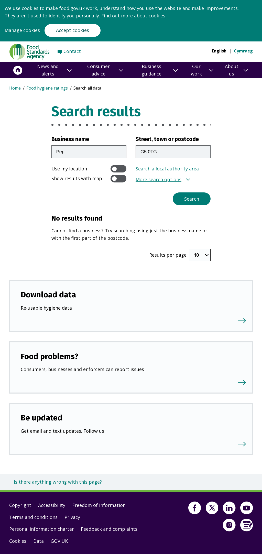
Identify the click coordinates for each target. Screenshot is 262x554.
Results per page (168, 255)
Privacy (72, 517)
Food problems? (50, 356)
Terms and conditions (33, 517)
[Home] (18, 70)
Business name (70, 139)
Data (38, 541)
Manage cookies (22, 30)
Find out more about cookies (133, 16)
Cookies (17, 541)
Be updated (41, 417)
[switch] (118, 168)
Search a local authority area (167, 169)
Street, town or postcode (167, 139)
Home (15, 88)
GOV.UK (59, 541)
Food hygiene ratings (47, 88)
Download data (48, 294)
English (219, 51)
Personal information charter (41, 529)
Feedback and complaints (109, 529)
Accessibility (51, 505)
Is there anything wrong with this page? (58, 482)
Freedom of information (99, 505)
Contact (72, 51)
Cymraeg (243, 51)
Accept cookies (72, 30)
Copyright (20, 505)
